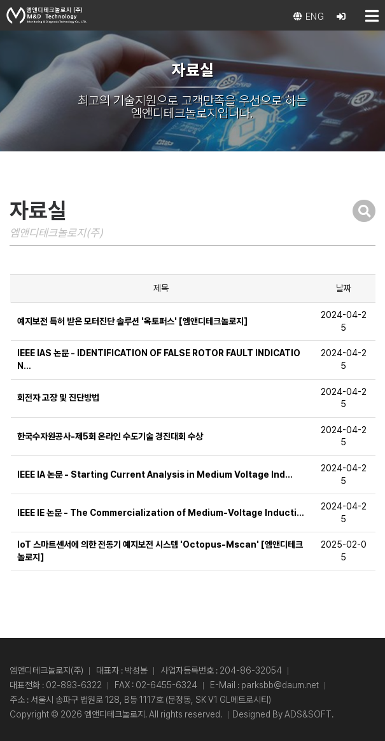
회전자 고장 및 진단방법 (58, 397)
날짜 (343, 288)
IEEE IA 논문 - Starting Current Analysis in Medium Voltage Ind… (155, 474)
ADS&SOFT (308, 714)
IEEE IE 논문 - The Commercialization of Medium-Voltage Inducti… (160, 513)
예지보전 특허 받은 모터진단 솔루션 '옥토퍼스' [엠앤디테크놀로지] (132, 321)
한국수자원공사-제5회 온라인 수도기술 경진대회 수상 (110, 436)
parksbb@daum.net (280, 685)
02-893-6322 (74, 685)
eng (309, 16)
